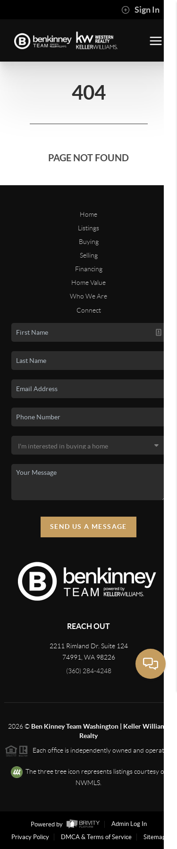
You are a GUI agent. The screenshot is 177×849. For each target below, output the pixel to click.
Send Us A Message (88, 526)
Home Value (88, 282)
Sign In (140, 10)
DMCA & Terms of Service (96, 837)
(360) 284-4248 (88, 671)
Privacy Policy (30, 837)
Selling (89, 255)
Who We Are (88, 296)
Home (88, 214)
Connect (88, 310)
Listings (88, 228)
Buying (89, 241)
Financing (88, 269)
